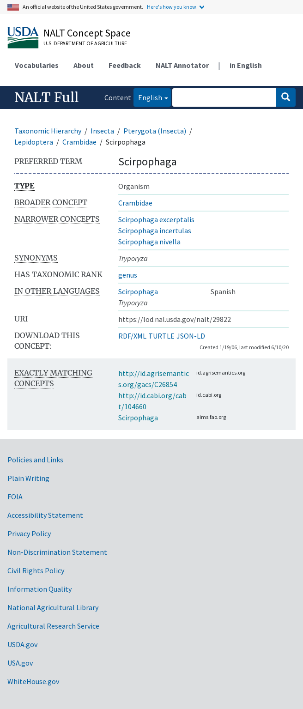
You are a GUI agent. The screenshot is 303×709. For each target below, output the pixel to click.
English (147, 96)
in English (246, 65)
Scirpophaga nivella (149, 241)
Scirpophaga (138, 291)
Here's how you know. (172, 6)
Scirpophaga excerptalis (156, 219)
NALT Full (46, 97)
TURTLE (161, 335)
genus (127, 274)
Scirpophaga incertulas (154, 230)
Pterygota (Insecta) (154, 130)
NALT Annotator (182, 65)
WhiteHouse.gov (33, 681)
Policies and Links (35, 459)
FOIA (15, 496)
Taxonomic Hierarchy (47, 130)
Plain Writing (28, 478)
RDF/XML (132, 335)
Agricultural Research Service (53, 625)
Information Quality (39, 589)
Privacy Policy (29, 533)
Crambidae (79, 141)
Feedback (125, 65)
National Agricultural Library (52, 607)
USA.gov (20, 662)
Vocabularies (37, 65)
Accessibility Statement (45, 515)
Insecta (102, 130)
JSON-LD (190, 335)
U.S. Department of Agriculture (85, 43)
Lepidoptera (33, 141)
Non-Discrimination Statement (57, 552)
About (83, 65)
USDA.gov (22, 644)
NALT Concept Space (87, 32)
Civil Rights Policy (35, 570)
